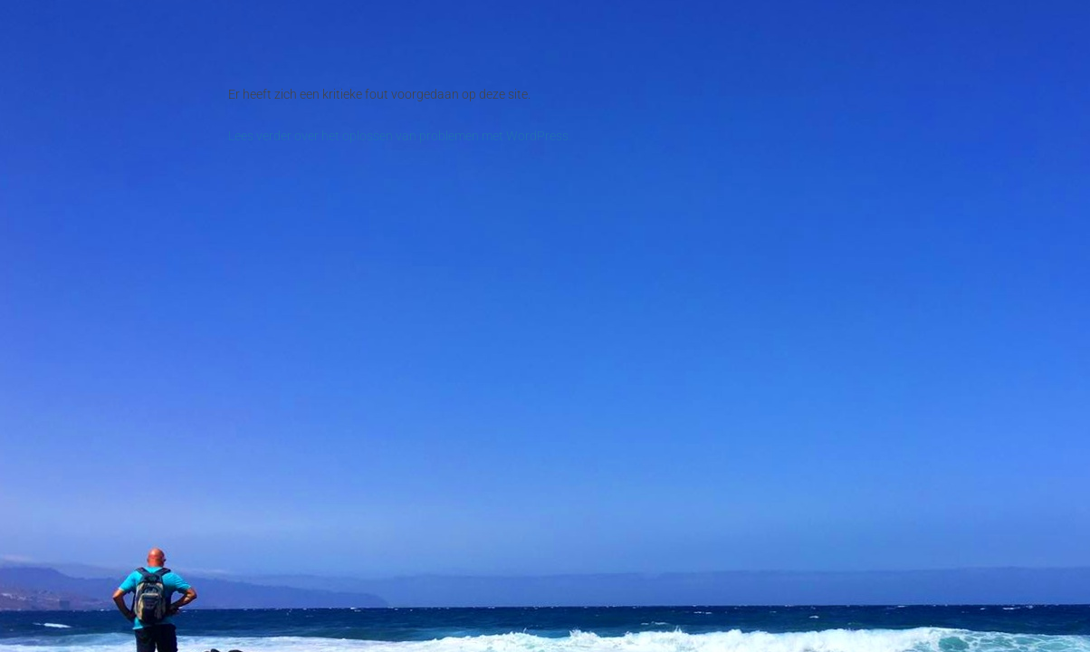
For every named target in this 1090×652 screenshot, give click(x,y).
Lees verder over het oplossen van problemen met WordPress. (399, 136)
